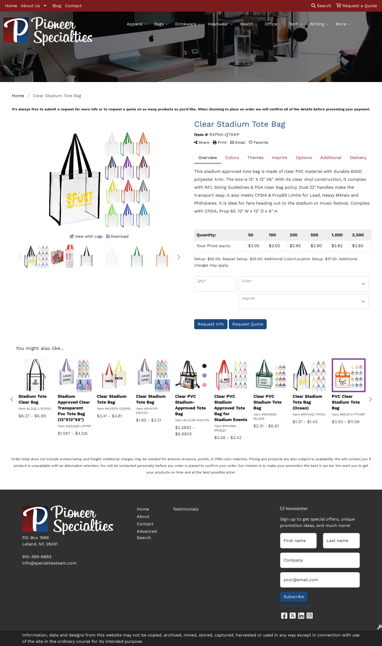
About (143, 516)
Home (11, 5)
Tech (296, 24)
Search (321, 5)
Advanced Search (147, 534)
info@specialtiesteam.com (49, 563)
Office (273, 24)
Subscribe (294, 596)
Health (249, 24)
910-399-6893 (36, 556)
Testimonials (185, 509)
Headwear (220, 24)
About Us (30, 5)
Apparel (137, 24)
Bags (161, 24)
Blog (56, 5)
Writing (319, 24)
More (343, 24)
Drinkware (188, 24)
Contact (73, 5)
